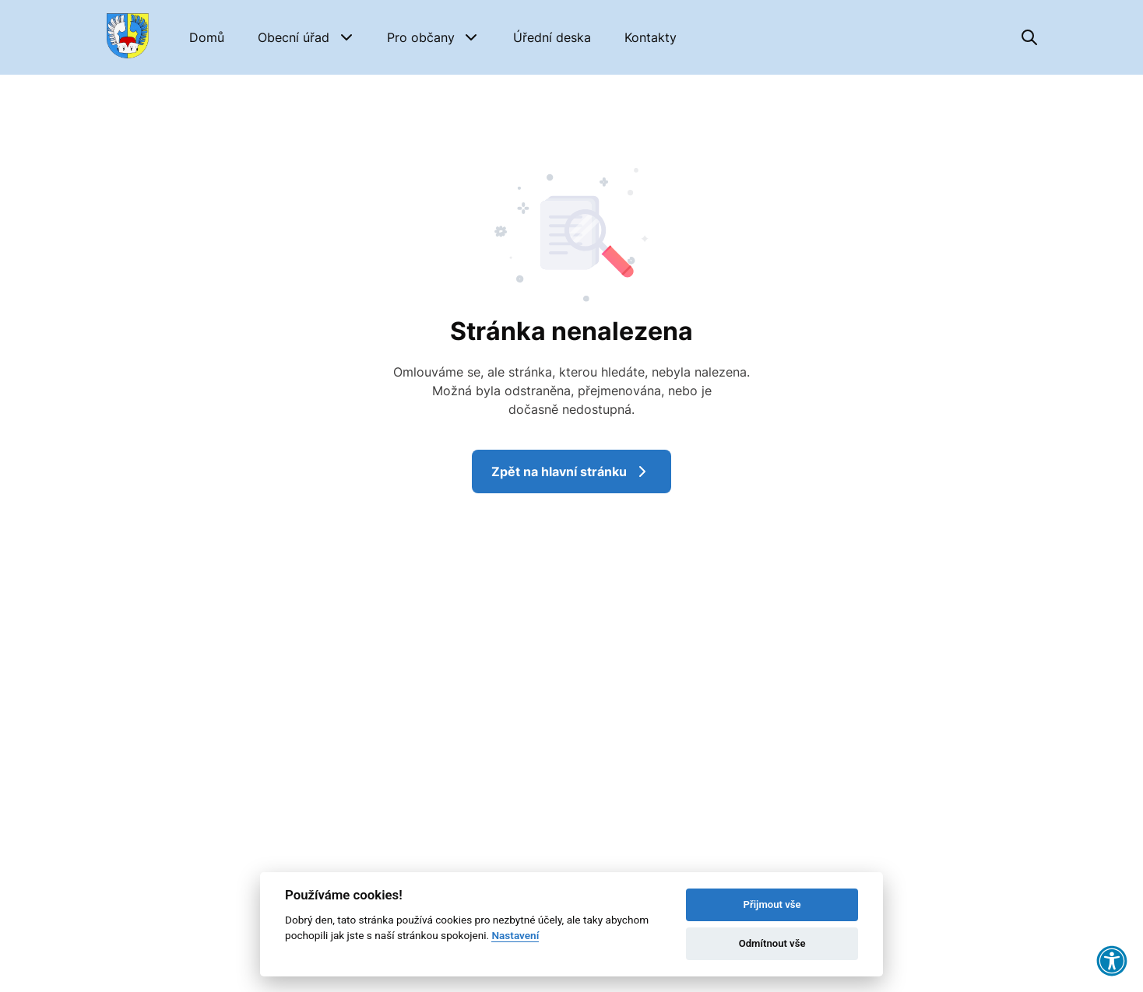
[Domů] (207, 37)
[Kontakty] (650, 37)
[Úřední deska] (552, 37)
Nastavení (515, 935)
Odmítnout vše (772, 943)
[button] (306, 37)
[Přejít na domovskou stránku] (127, 37)
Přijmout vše (772, 904)
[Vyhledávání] (1029, 37)
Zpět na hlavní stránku (571, 471)
